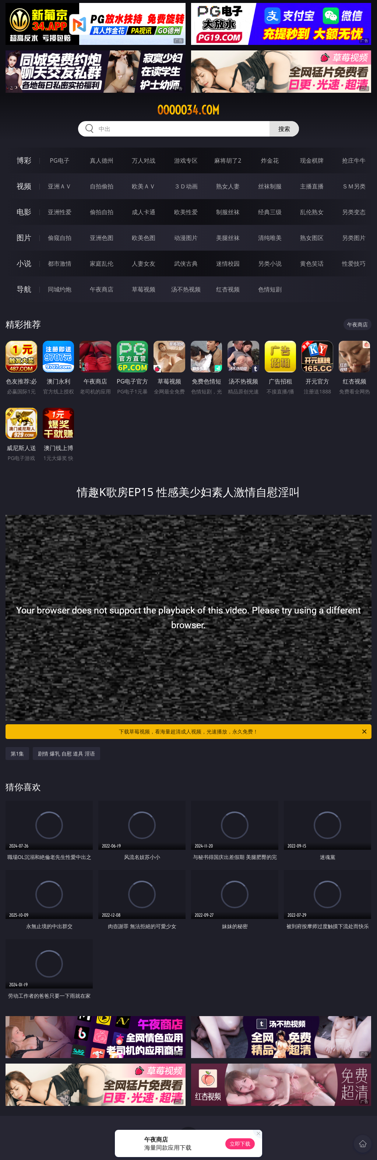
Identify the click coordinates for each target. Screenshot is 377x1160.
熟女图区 (312, 238)
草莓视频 (143, 289)
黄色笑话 (312, 263)
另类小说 (270, 263)
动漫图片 (186, 238)
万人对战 (143, 160)
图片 (24, 238)
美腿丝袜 (228, 238)
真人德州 (101, 160)
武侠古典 (186, 263)
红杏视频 (228, 289)
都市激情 (59, 263)
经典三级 (270, 212)
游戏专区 (186, 160)
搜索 (284, 129)
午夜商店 (101, 289)
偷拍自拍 (101, 212)
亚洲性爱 (59, 212)
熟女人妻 (228, 186)
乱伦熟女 (312, 212)
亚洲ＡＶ (59, 186)
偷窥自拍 (59, 238)
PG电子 (59, 160)
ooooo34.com (188, 110)
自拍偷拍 (101, 186)
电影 (24, 212)
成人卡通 (143, 212)
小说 (24, 263)
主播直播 (312, 186)
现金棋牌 (312, 160)
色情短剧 (270, 289)
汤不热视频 (186, 289)
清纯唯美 (270, 238)
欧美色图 (143, 238)
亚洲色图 (101, 238)
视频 (24, 186)
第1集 (17, 753)
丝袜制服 (270, 186)
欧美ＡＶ (143, 186)
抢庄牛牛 (354, 160)
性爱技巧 (354, 263)
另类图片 (354, 238)
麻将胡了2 (227, 160)
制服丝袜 (228, 212)
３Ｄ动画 (186, 186)
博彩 (24, 160)
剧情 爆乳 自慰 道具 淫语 (66, 753)
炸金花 (270, 160)
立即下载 (240, 1143)
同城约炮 (59, 289)
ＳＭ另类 (354, 186)
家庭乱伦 (101, 263)
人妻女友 (143, 263)
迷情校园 (228, 263)
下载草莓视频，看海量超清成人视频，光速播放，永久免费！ (243, 731)
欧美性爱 (186, 212)
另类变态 (354, 212)
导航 (24, 289)
